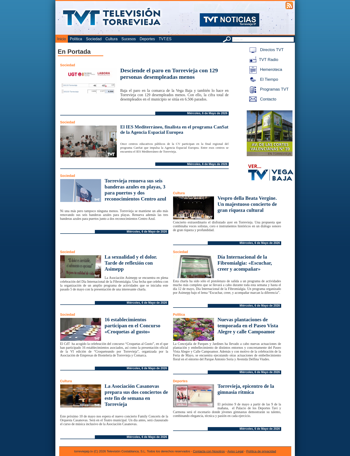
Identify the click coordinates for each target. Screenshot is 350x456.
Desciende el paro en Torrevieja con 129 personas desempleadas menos (169, 73)
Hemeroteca (264, 69)
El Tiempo (262, 79)
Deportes (147, 39)
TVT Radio (262, 59)
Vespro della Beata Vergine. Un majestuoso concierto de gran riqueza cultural (247, 204)
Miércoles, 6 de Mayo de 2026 (207, 113)
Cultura (111, 39)
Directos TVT (265, 49)
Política (76, 39)
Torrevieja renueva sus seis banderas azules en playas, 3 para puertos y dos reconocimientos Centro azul (135, 190)
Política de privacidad (261, 451)
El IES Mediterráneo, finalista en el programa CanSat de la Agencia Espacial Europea (174, 129)
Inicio (61, 39)
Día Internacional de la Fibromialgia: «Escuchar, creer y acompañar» (245, 263)
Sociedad (94, 39)
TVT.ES (165, 39)
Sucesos (128, 39)
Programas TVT (268, 89)
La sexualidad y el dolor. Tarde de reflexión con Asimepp (131, 263)
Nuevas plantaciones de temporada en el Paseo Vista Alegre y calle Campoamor (248, 326)
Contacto (261, 99)
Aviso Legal (235, 451)
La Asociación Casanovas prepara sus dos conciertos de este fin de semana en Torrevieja (136, 395)
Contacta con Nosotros (209, 451)
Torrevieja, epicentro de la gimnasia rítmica (246, 389)
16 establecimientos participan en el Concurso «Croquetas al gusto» (133, 326)
